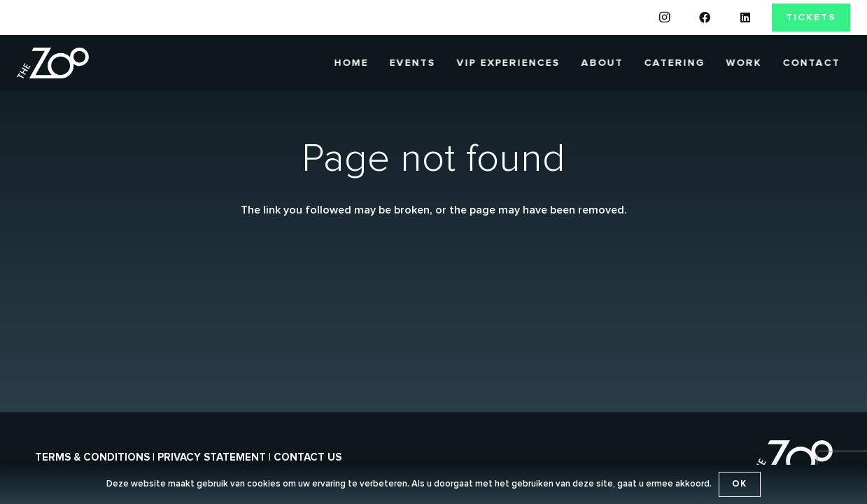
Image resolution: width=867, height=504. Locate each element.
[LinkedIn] (745, 17)
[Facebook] (704, 17)
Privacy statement (211, 457)
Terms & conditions (92, 457)
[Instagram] (665, 17)
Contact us (307, 457)
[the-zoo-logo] (53, 63)
